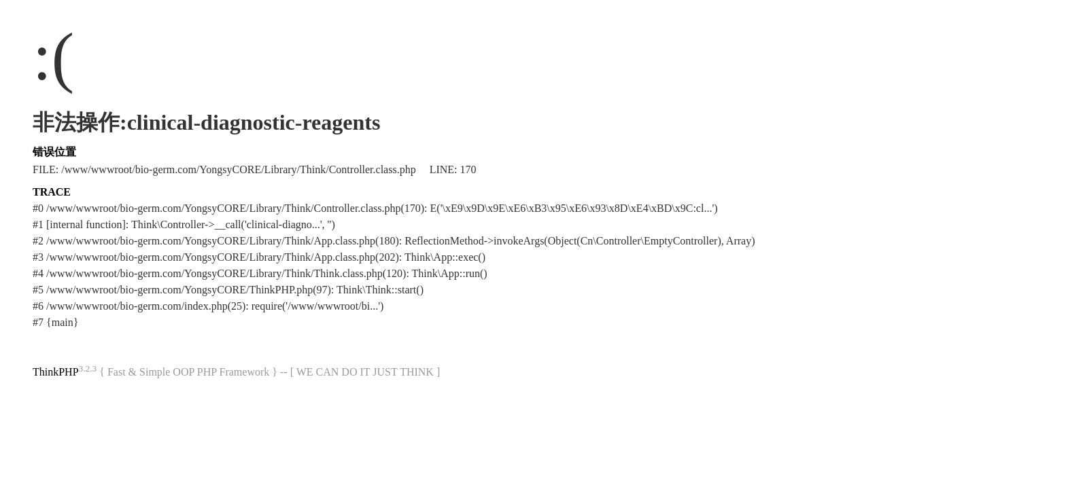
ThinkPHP (56, 372)
